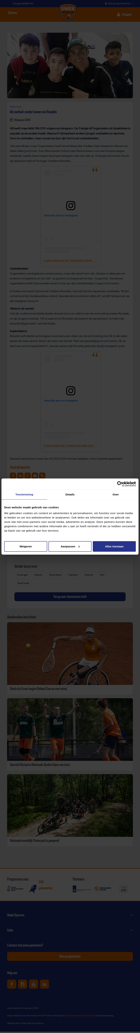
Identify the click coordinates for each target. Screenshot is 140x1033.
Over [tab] (115, 494)
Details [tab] (70, 494)
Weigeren (26, 546)
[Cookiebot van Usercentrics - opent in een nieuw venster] (120, 484)
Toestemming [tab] (24, 494)
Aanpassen (70, 546)
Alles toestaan (114, 546)
